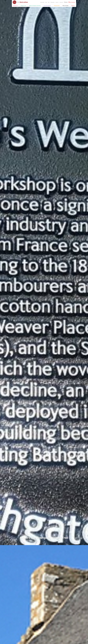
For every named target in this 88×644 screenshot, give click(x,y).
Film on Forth (65, 5)
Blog (49, 2)
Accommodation (47, 5)
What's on (15, 5)
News (46, 2)
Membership (53, 2)
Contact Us (61, 2)
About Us (57, 2)
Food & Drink (57, 5)
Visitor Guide (42, 2)
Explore (73, 5)
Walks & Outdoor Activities (35, 5)
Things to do (23, 5)
